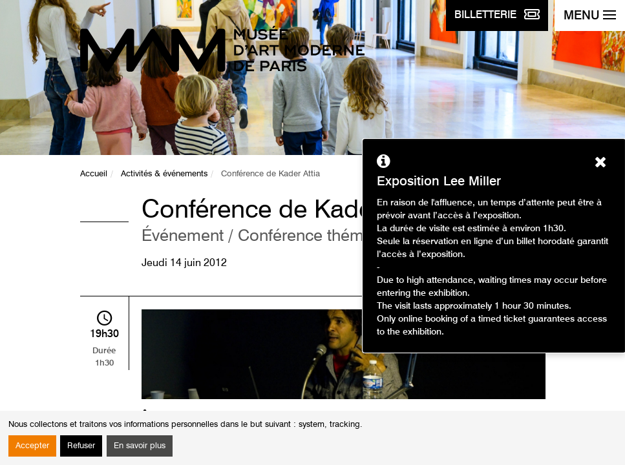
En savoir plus (139, 446)
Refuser (81, 446)
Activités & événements (164, 174)
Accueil (93, 174)
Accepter (32, 446)
